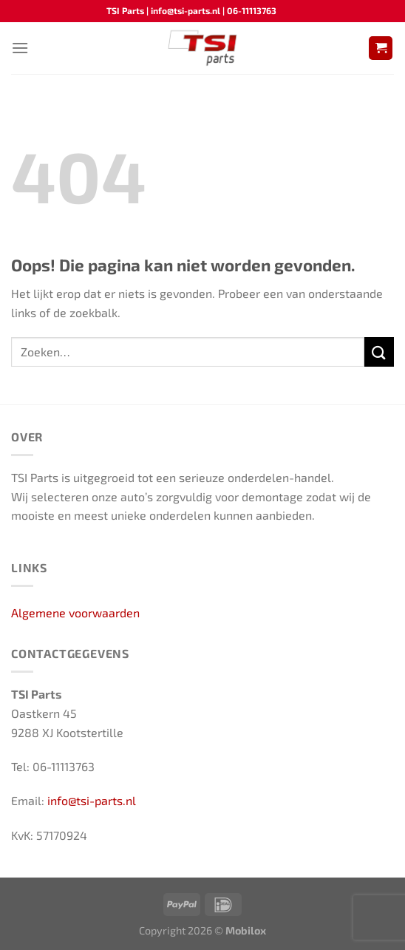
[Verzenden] (379, 351)
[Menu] (20, 48)
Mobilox (245, 930)
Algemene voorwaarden (75, 612)
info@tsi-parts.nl (91, 800)
